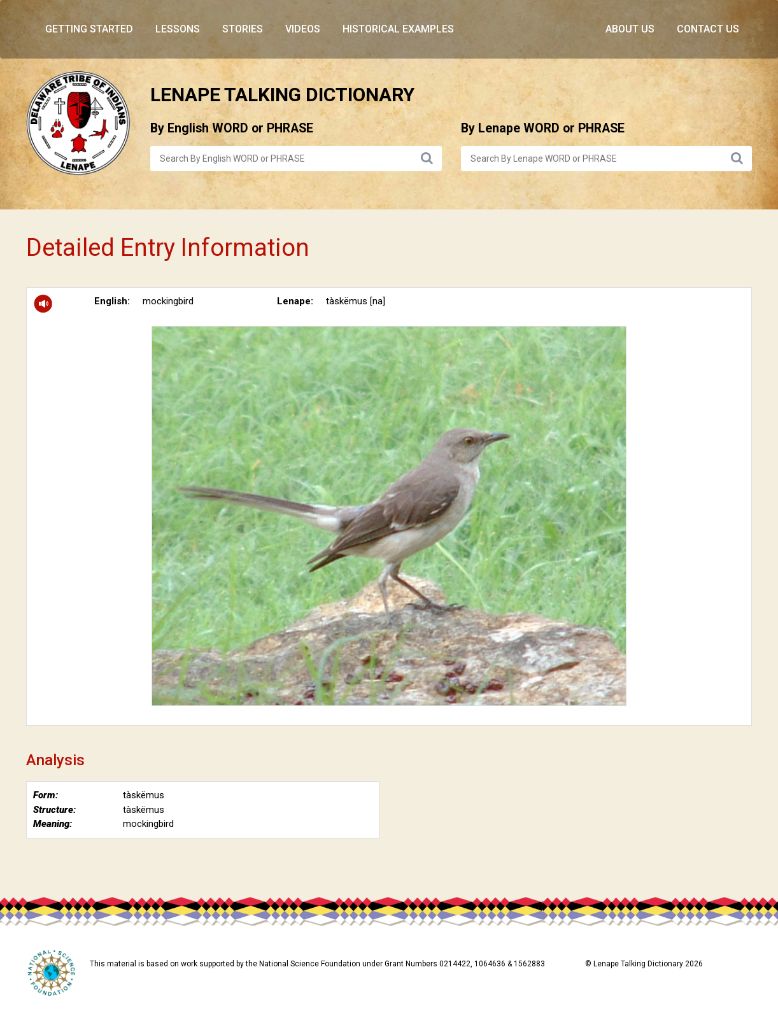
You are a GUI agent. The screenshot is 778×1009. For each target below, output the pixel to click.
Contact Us (708, 29)
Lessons (177, 29)
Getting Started (89, 29)
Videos (302, 29)
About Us (629, 29)
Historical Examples (398, 29)
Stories (242, 29)
